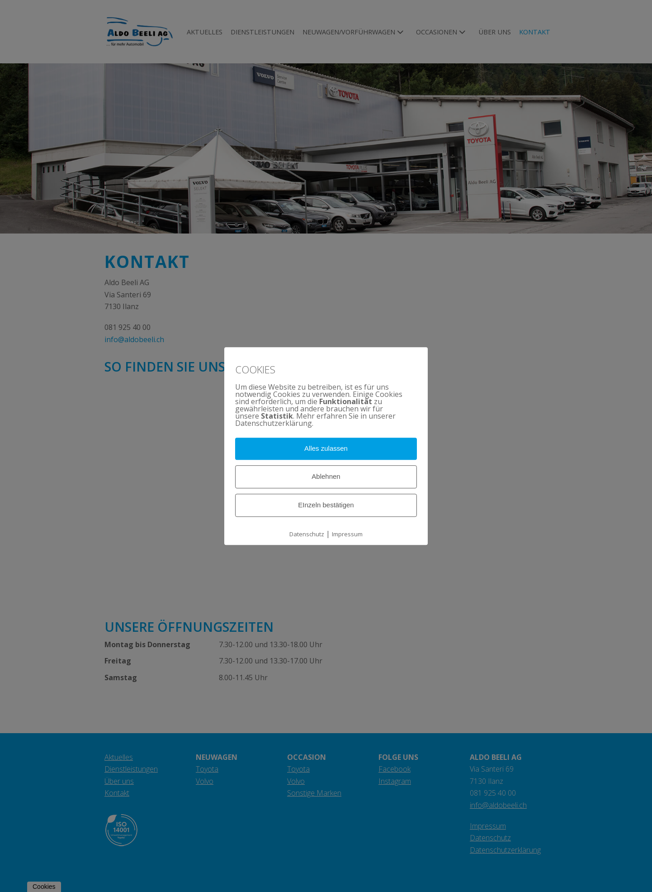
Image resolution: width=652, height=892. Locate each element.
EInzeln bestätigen (326, 505)
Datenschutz (306, 534)
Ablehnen (326, 476)
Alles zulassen (326, 449)
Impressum (347, 534)
